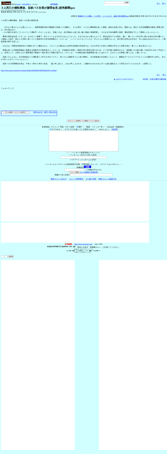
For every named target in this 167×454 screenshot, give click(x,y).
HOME (18, 4)
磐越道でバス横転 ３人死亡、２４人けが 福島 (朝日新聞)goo (103, 16)
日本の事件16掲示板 (158, 79)
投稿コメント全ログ (59, 183)
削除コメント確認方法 (107, 183)
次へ (158, 3)
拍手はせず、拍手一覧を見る (45, 112)
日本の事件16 (26, 4)
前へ (164, 3)
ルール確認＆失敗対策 (89, 176)
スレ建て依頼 (91, 183)
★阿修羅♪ (54, 4)
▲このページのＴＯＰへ (123, 79)
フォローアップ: (7, 88)
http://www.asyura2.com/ (83, 248)
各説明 (114, 129)
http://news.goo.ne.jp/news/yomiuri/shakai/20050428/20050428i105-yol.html (29, 70)
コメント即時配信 (76, 183)
